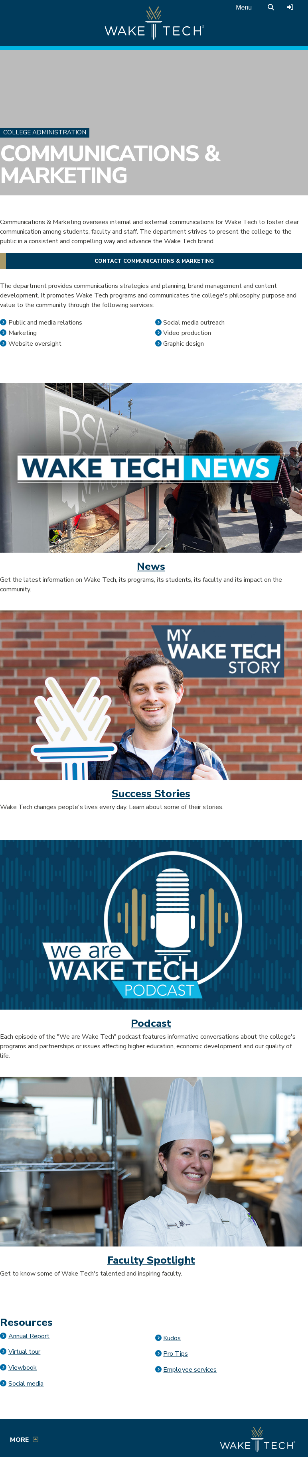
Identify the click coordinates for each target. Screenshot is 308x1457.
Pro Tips (175, 1353)
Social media (26, 1383)
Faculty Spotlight (151, 1260)
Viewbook (22, 1367)
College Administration (44, 132)
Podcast (151, 1023)
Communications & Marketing (109, 165)
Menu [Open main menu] (244, 7)
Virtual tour (24, 1351)
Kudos (172, 1338)
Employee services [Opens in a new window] (190, 1369)
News (151, 566)
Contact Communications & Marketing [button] (154, 261)
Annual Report (29, 1336)
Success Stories (151, 793)
